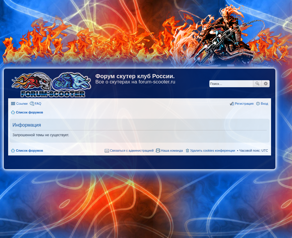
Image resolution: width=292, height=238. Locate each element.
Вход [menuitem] (264, 103)
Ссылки (22, 103)
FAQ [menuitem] (38, 103)
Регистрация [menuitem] (244, 103)
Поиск (257, 83)
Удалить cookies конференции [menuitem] (212, 150)
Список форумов (29, 150)
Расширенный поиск (266, 83)
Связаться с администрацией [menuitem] (132, 150)
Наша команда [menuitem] (172, 150)
